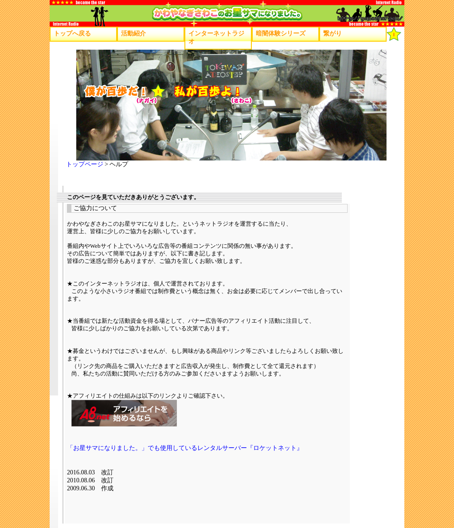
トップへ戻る (72, 33)
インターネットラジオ (216, 37)
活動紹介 (133, 33)
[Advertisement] (228, 512)
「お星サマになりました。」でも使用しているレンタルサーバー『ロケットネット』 (185, 448)
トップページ (84, 164)
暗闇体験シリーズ (280, 33)
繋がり (332, 33)
